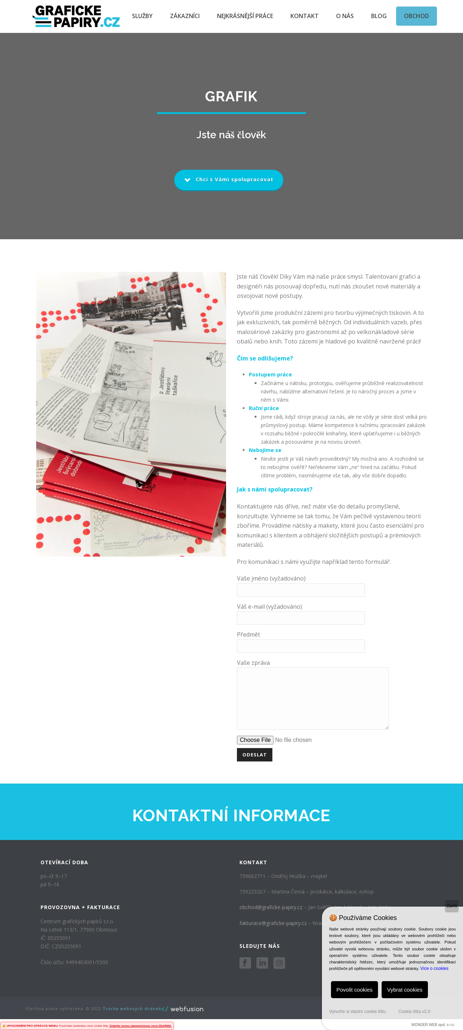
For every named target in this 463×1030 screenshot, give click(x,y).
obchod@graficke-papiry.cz (270, 918)
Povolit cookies (354, 990)
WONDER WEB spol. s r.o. (433, 1025)
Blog (379, 16)
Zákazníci (185, 16)
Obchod (416, 16)
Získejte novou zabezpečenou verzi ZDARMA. (141, 1025)
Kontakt (304, 16)
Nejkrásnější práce (245, 16)
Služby (142, 16)
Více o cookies (434, 968)
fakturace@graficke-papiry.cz (273, 933)
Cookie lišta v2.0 (414, 1011)
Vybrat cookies (404, 990)
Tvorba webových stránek (132, 1019)
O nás (345, 16)
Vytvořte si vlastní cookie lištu (357, 1011)
